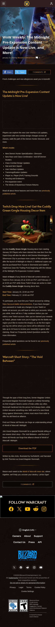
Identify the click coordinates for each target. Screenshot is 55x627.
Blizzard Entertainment (26, 58)
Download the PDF (27, 448)
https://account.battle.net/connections (17, 304)
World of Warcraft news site (33, 472)
